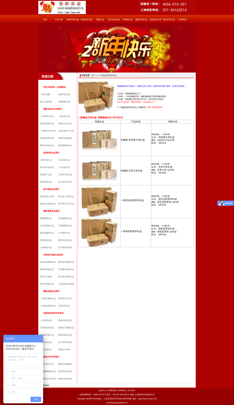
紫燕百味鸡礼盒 (65, 240)
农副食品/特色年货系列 (53, 313)
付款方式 (103, 390)
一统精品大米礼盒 (48, 379)
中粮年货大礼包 (47, 364)
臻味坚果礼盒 (46, 182)
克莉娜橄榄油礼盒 (48, 371)
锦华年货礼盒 (46, 342)
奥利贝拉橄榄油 (65, 364)
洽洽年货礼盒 (64, 160)
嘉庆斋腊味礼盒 (47, 233)
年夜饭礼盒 (128, 19)
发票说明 (112, 390)
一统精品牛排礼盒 (48, 131)
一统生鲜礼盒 (64, 116)
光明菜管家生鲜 (47, 138)
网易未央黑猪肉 (65, 138)
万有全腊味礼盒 (47, 225)
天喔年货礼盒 (46, 160)
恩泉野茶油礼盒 (65, 371)
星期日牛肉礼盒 (65, 123)
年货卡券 (59, 19)
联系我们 (183, 19)
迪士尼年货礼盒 (65, 182)
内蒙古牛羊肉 (64, 349)
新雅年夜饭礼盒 (47, 269)
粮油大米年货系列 (51, 357)
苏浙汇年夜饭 (46, 276)
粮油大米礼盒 (169, 19)
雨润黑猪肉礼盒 (65, 145)
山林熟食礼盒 (46, 247)
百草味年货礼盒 (65, 174)
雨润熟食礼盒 (46, 240)
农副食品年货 (155, 19)
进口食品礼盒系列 (51, 189)
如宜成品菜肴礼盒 (48, 262)
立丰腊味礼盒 (64, 233)
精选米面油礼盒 (65, 379)
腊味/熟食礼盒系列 (51, 211)
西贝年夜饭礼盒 (47, 284)
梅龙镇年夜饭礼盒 (66, 262)
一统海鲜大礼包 (47, 116)
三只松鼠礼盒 (64, 167)
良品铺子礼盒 (46, 174)
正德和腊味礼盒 (65, 225)
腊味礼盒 (100, 19)
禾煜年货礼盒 (64, 306)
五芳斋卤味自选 (65, 247)
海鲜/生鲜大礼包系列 (52, 109)
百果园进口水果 (47, 196)
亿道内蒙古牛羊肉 (66, 131)
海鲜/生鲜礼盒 (72, 19)
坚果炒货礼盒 (86, 19)
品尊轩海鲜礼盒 (47, 123)
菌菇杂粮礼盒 (141, 19)
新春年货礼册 (64, 94)
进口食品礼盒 (114, 19)
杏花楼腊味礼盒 (65, 218)
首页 (45, 19)
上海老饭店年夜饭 (66, 284)
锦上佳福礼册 (46, 102)
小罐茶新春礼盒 (47, 335)
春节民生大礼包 (65, 298)
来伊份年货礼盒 (47, 167)
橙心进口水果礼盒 (66, 196)
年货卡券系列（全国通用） (55, 87)
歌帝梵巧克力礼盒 (66, 204)
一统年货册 (45, 94)
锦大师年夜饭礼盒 (66, 276)
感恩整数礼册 (64, 102)
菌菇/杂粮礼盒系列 (51, 291)
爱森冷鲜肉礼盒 (47, 145)
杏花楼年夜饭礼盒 (66, 269)
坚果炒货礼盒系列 (51, 153)
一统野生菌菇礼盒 (48, 298)
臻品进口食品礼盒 (48, 204)
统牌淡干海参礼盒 (66, 327)
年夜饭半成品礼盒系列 (53, 255)
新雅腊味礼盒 (46, 218)
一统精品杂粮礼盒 (48, 306)
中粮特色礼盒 (46, 349)
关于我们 (131, 390)
